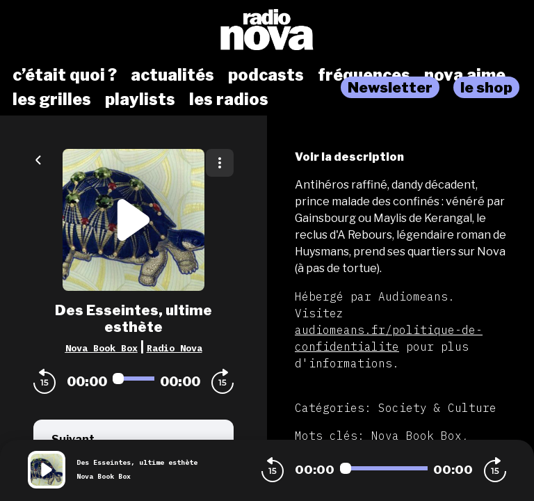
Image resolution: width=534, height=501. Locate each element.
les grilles (52, 99)
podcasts (266, 75)
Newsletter (390, 87)
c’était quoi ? (65, 75)
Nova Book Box (101, 348)
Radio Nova (174, 348)
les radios (228, 99)
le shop (486, 87)
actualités (172, 75)
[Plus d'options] (220, 163)
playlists (140, 99)
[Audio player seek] (133, 378)
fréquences (364, 75)
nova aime (464, 75)
